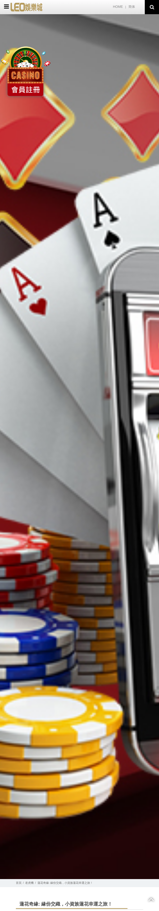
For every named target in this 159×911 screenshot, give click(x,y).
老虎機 (29, 883)
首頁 (19, 883)
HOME (118, 7)
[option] (79, 446)
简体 (131, 7)
